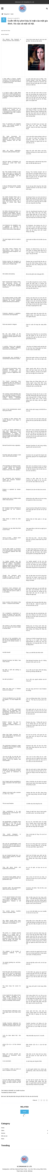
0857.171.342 (11, 1169)
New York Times (7, 30)
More (24, 1111)
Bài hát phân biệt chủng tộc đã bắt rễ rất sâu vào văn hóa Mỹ (22, 1096)
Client (2, 1130)
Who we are (4, 1136)
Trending (5, 1145)
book (12, 14)
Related (24, 1107)
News (2, 1138)
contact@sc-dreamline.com (27, 1169)
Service (3, 1133)
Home (2, 1127)
